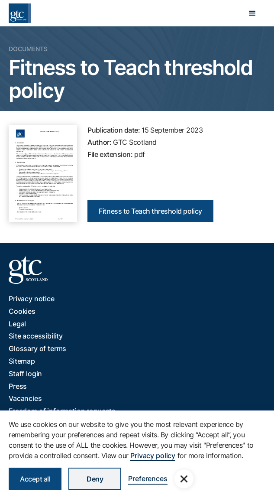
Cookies (22, 311)
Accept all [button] (35, 479)
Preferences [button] (147, 478)
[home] (20, 13)
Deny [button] (95, 479)
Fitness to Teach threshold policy (150, 211)
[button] (252, 13)
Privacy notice (32, 298)
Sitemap (22, 361)
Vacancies (25, 398)
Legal (17, 323)
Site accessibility (36, 336)
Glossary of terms (37, 348)
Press (18, 386)
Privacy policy (152, 455)
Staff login (25, 373)
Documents (28, 48)
